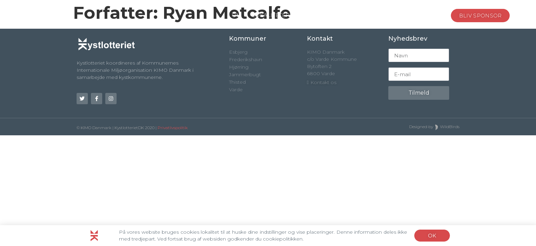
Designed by (421, 126)
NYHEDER (404, 15)
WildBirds (449, 126)
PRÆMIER (363, 15)
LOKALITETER (271, 15)
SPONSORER (318, 15)
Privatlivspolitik (173, 127)
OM (237, 15)
